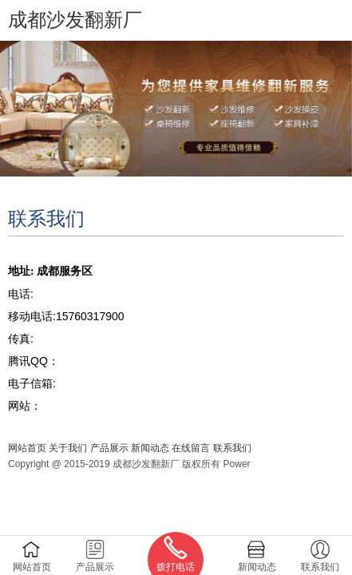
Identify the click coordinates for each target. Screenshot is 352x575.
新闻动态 (150, 448)
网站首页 (27, 448)
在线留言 (191, 448)
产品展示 (109, 448)
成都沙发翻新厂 (75, 19)
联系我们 (232, 448)
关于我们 (68, 448)
